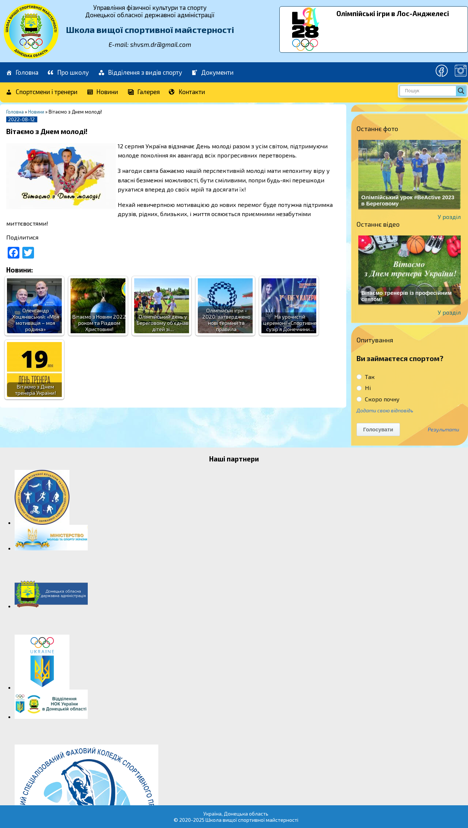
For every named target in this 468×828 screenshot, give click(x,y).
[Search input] (429, 91)
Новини (102, 92)
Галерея (143, 92)
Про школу (68, 72)
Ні (363, 387)
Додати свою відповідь (384, 410)
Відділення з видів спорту (140, 72)
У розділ (449, 216)
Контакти (187, 92)
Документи (212, 72)
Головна (21, 72)
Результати (443, 429)
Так (365, 376)
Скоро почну (378, 399)
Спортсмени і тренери (41, 92)
